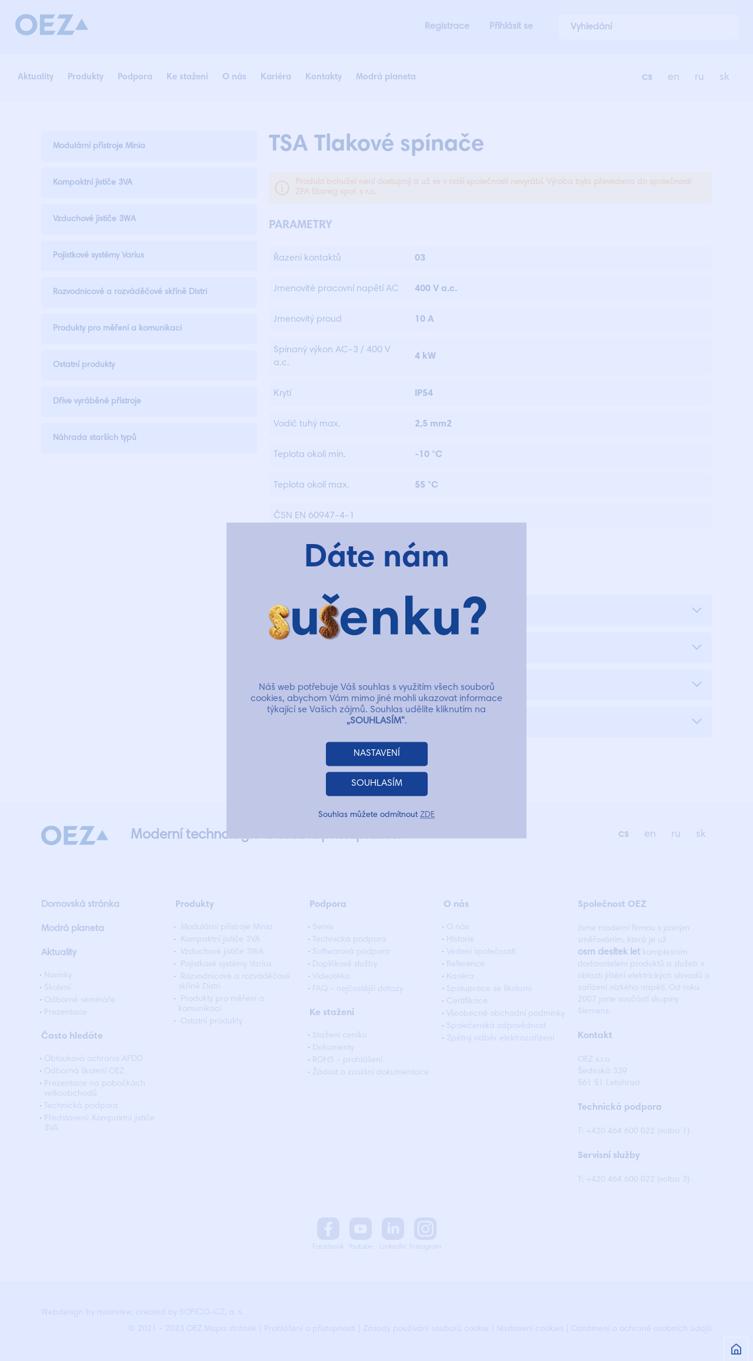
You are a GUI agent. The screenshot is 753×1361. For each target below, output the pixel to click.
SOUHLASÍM (376, 784)
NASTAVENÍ (377, 754)
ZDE (427, 816)
